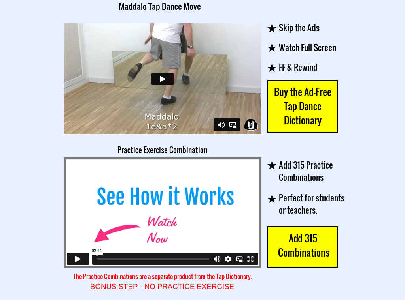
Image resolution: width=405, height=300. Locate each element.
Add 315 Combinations (302, 245)
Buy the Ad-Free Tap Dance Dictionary (302, 105)
